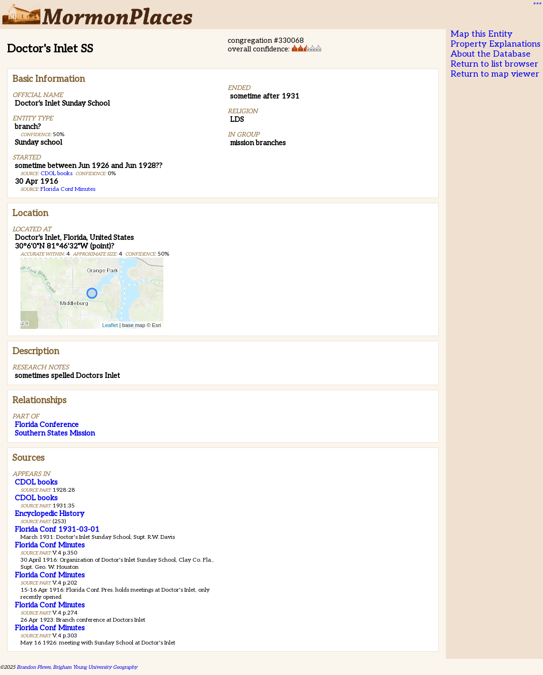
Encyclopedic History (49, 513)
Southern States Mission (55, 433)
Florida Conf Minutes (67, 189)
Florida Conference (47, 424)
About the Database (491, 54)
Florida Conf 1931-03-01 (57, 529)
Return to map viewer (495, 74)
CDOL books (56, 173)
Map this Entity (482, 34)
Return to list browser (494, 64)
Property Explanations (496, 44)
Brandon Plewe (33, 667)
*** (536, 5)
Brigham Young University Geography (95, 667)
